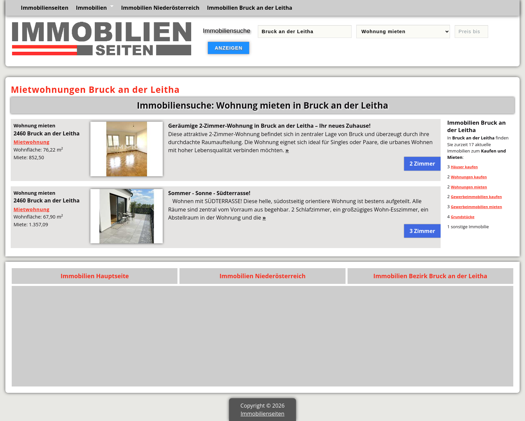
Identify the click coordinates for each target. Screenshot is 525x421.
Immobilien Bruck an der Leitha (249, 7)
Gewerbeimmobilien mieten (476, 206)
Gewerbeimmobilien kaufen (476, 196)
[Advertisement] (309, 336)
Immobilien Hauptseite (95, 276)
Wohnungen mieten (469, 186)
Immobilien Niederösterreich (160, 7)
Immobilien (91, 7)
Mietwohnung (31, 141)
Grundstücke (462, 216)
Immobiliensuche (226, 30)
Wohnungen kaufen (469, 176)
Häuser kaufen (464, 166)
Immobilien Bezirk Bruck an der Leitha (430, 276)
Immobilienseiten (44, 7)
